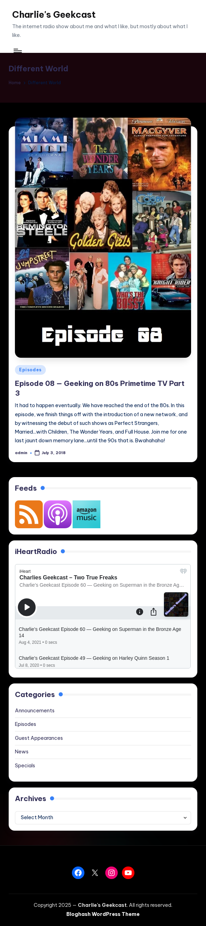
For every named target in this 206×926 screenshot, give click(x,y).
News (21, 752)
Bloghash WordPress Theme (103, 914)
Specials (25, 765)
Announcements (35, 710)
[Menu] (17, 50)
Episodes (30, 369)
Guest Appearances (39, 738)
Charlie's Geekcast (54, 14)
